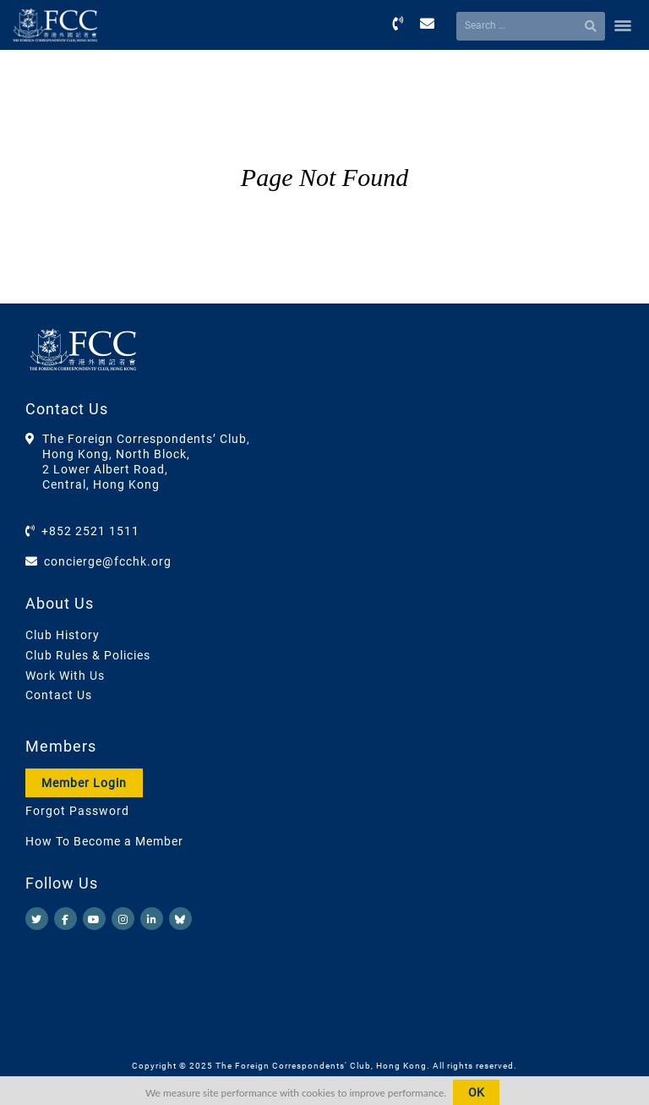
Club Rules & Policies (87, 655)
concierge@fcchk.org (108, 561)
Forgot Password (77, 811)
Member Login (84, 783)
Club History (62, 635)
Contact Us (58, 695)
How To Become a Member (104, 841)
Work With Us (65, 675)
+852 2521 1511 (90, 531)
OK (476, 1092)
